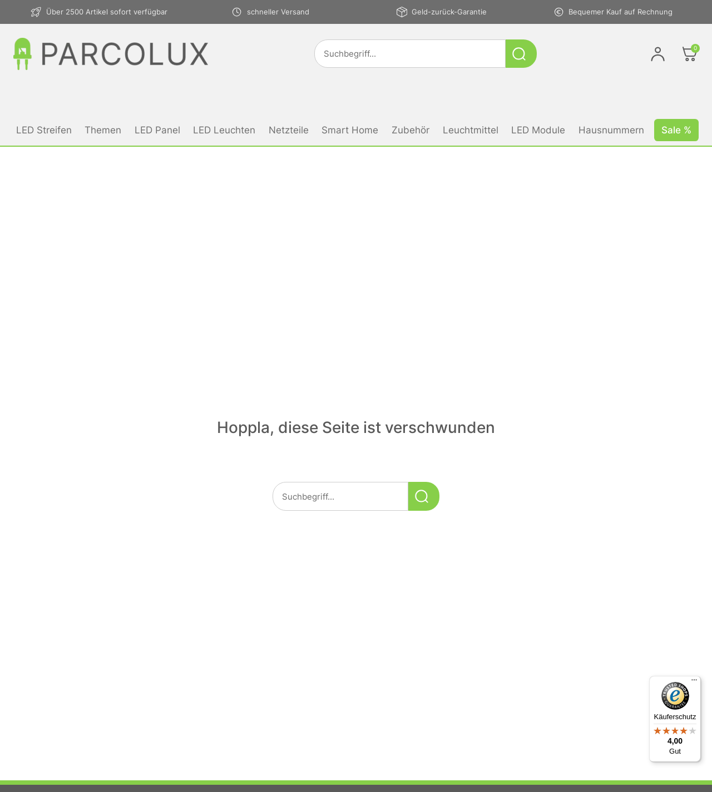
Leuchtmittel (470, 130)
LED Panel (157, 130)
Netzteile (289, 130)
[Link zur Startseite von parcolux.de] (110, 54)
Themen (103, 130)
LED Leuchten (224, 130)
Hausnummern (611, 130)
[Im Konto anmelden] (658, 54)
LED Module (538, 130)
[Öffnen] (690, 54)
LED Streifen (44, 130)
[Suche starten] (521, 53)
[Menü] (694, 682)
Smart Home (350, 130)
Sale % (676, 130)
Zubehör (410, 130)
